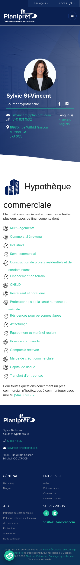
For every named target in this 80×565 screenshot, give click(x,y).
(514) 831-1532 (22, 119)
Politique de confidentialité (18, 513)
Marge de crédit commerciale (31, 358)
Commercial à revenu (25, 236)
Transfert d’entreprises (25, 375)
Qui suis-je (9, 483)
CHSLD (14, 284)
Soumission (9, 533)
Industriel (16, 245)
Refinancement (51, 488)
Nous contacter (11, 539)
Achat (46, 483)
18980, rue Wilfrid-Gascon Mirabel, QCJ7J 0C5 (29, 132)
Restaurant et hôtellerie (26, 293)
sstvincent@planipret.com (31, 115)
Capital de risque (21, 367)
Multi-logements (21, 228)
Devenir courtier (52, 498)
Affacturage (18, 324)
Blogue (7, 488)
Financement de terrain (26, 276)
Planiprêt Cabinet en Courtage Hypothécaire (50, 556)
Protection (9, 528)
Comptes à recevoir (23, 350)
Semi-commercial (22, 254)
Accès (66, 3)
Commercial (50, 493)
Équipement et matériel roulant (32, 333)
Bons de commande (24, 341)
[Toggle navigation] (72, 16)
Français (40, 3)
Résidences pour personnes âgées (34, 315)
